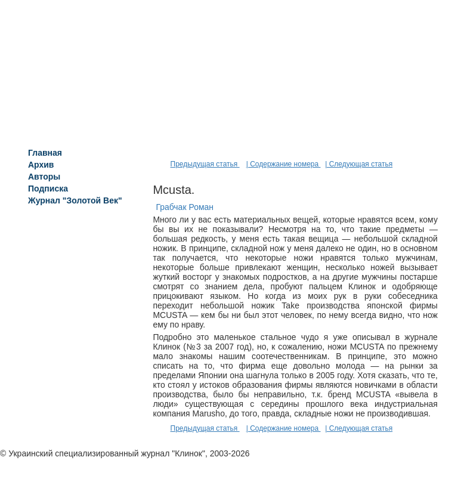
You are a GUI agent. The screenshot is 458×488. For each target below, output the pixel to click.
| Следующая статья (358, 164)
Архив (41, 164)
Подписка (48, 188)
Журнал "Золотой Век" (75, 200)
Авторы (44, 176)
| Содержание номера (283, 164)
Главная (45, 152)
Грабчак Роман (184, 207)
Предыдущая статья (205, 164)
